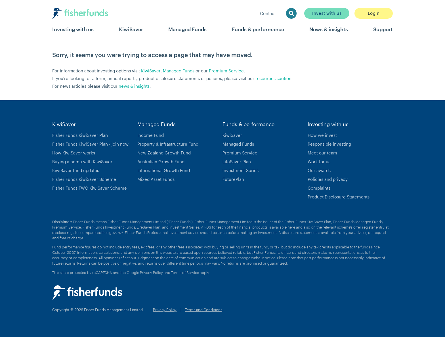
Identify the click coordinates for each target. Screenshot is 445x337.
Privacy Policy (151, 272)
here (291, 227)
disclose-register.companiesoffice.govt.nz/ (87, 232)
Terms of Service (185, 272)
